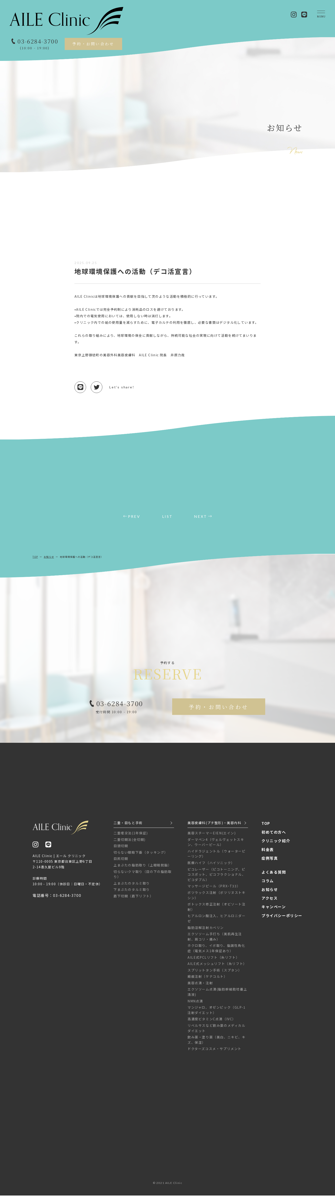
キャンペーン (273, 910)
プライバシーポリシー (281, 919)
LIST (167, 516)
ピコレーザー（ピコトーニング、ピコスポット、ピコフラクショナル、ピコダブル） (217, 877)
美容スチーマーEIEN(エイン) (212, 836)
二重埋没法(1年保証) (131, 836)
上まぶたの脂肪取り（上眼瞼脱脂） (143, 868)
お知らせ (49, 556)
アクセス (269, 901)
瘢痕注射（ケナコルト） (208, 980)
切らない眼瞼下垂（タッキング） (141, 855)
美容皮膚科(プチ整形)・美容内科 (214, 826)
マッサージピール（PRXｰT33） (214, 889)
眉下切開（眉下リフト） (134, 899)
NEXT (200, 516)
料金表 (267, 853)
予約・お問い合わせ (93, 43)
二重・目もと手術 (128, 826)
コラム (267, 884)
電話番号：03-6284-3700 (57, 899)
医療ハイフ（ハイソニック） (211, 866)
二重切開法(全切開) (130, 843)
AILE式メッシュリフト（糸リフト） (217, 967)
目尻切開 (121, 862)
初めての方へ (273, 835)
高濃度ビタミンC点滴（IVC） (212, 1022)
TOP (35, 556)
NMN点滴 (195, 1004)
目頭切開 (121, 849)
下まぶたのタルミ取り (132, 893)
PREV (134, 516)
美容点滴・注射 (200, 986)
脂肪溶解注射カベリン (206, 931)
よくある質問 (273, 875)
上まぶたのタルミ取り (132, 886)
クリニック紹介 (275, 844)
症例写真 (269, 861)
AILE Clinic (173, 1186)
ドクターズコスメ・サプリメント (214, 1052)
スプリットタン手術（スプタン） (215, 973)
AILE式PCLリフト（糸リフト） (213, 960)
